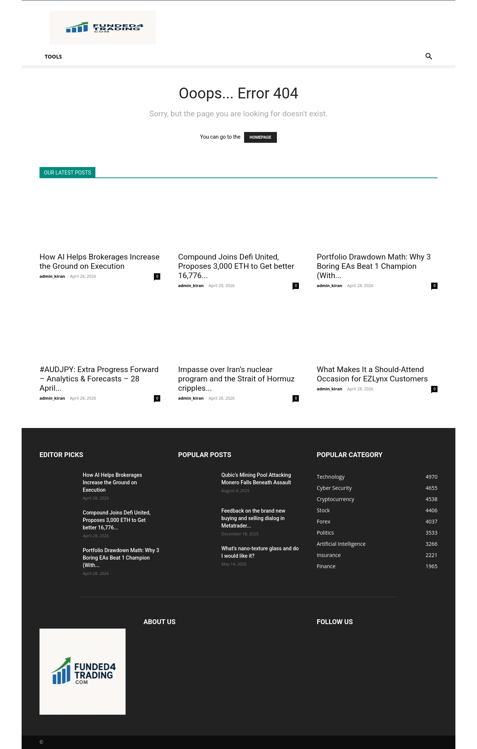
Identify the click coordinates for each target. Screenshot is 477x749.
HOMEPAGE (260, 137)
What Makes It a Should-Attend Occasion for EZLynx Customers (372, 374)
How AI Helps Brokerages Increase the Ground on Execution (99, 261)
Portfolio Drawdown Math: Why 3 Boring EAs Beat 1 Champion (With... (374, 266)
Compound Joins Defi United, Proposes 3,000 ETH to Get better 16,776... (236, 266)
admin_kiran (52, 276)
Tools (53, 56)
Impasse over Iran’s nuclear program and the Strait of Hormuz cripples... (236, 379)
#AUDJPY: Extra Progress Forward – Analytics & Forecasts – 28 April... (99, 379)
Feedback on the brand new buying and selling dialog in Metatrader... (253, 518)
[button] (428, 57)
